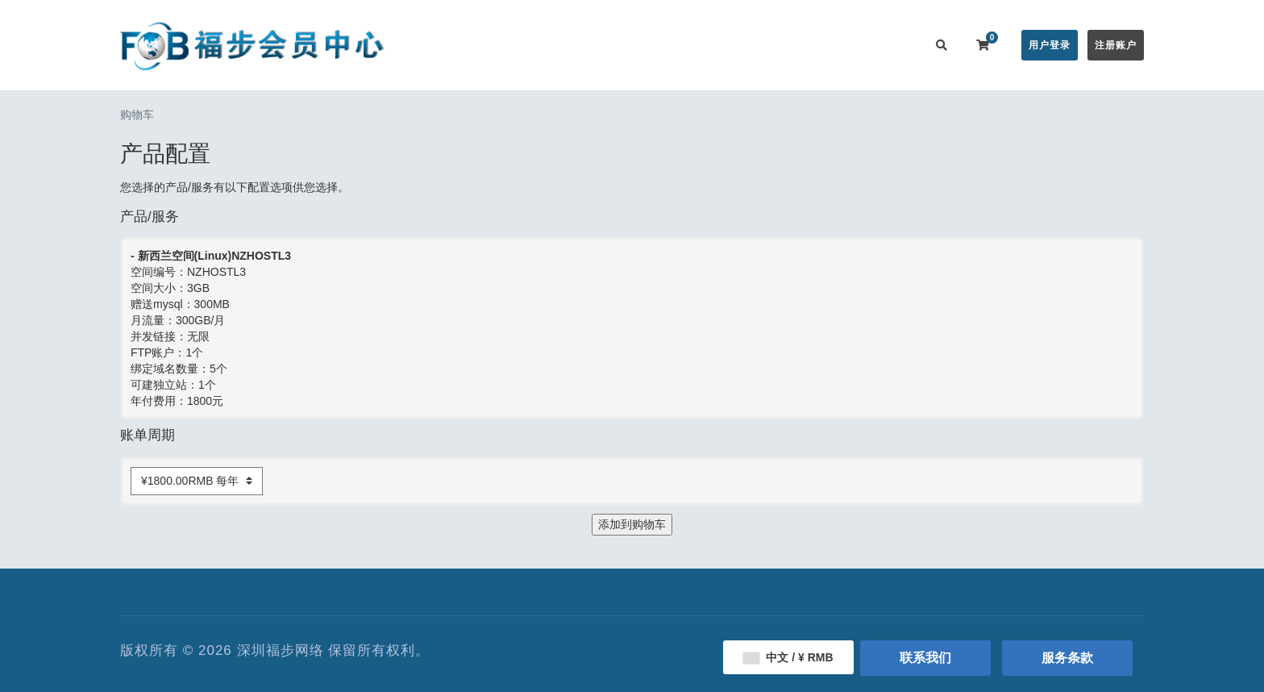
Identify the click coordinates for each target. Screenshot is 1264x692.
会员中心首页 (476, 45)
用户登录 (1050, 45)
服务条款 (1067, 658)
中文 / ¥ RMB (788, 657)
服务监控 (759, 45)
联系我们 (888, 45)
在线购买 (554, 45)
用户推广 (824, 45)
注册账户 (1116, 45)
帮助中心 (695, 45)
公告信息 (630, 45)
